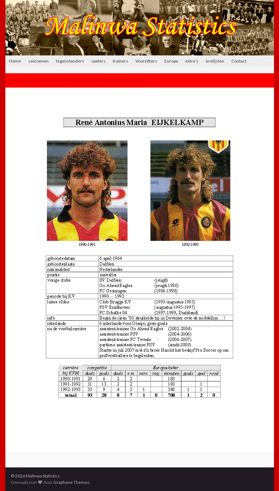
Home (15, 61)
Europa (171, 61)
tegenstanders (70, 61)
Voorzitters (146, 61)
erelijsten (215, 61)
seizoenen (38, 61)
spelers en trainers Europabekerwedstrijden (70, 80)
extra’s (191, 61)
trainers (120, 61)
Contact (238, 61)
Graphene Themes (71, 482)
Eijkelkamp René (133, 80)
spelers (98, 61)
